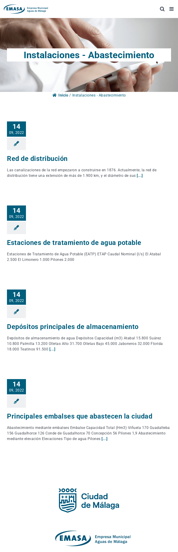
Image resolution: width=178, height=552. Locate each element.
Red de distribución (37, 159)
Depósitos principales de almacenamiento (73, 327)
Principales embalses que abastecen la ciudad (79, 416)
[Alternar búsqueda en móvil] (162, 8)
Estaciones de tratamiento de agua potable (74, 243)
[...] (140, 175)
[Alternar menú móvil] (172, 8)
